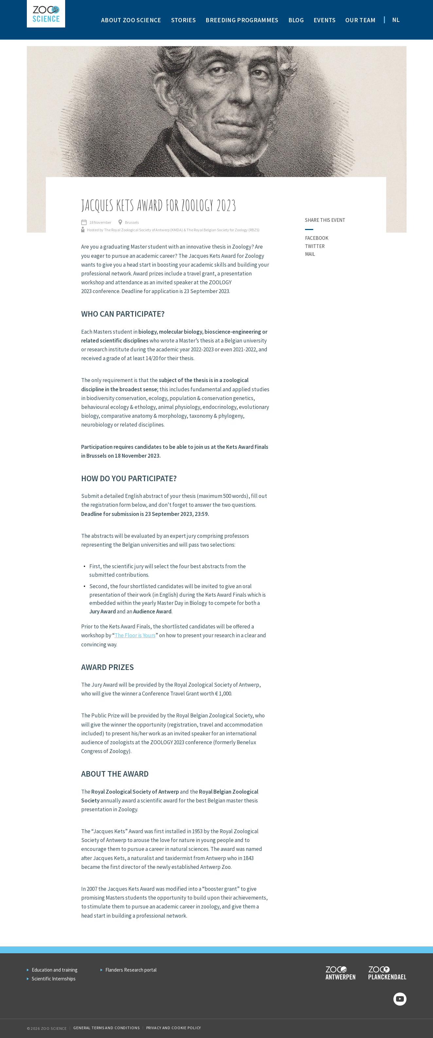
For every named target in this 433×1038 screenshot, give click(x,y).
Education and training (55, 970)
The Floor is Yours (135, 635)
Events (324, 20)
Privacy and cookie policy (173, 1027)
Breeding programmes (242, 20)
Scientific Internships (54, 979)
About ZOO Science (131, 20)
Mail (310, 254)
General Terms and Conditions (106, 1027)
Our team (360, 20)
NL (396, 20)
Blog (296, 20)
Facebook (316, 238)
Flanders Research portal (130, 970)
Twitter (315, 246)
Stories (183, 20)
